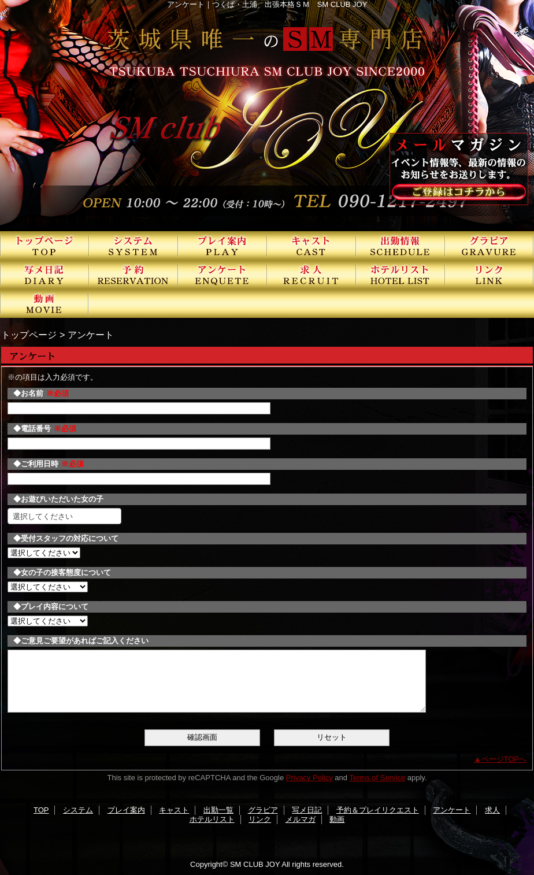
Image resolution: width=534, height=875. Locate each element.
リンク (489, 274)
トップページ (29, 334)
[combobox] (64, 516)
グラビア (489, 245)
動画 (44, 303)
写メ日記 (44, 274)
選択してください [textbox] (43, 516)
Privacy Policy (309, 777)
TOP (44, 245)
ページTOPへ (504, 759)
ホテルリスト (400, 274)
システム (133, 245)
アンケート (222, 274)
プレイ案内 (222, 245)
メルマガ (300, 819)
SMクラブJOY (267, 115)
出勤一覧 (400, 245)
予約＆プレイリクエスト (133, 274)
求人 (311, 274)
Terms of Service (377, 777)
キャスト (311, 245)
